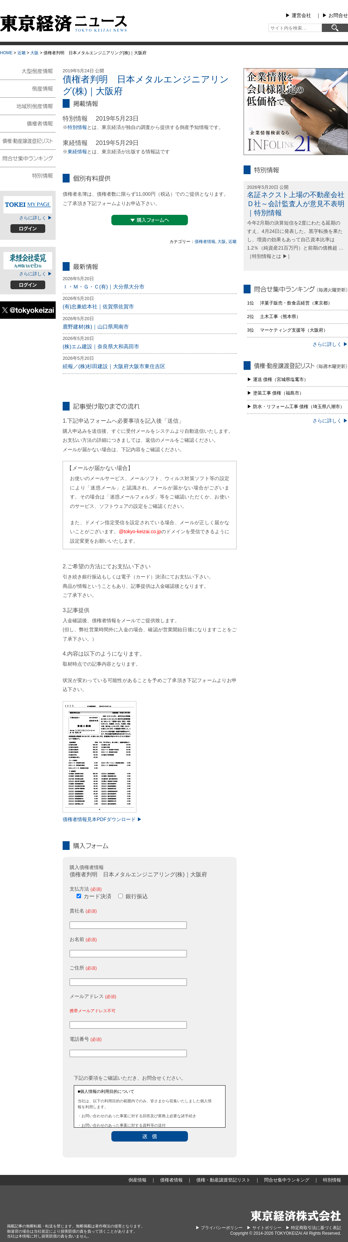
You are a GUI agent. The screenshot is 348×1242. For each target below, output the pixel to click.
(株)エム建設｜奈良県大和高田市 (101, 346)
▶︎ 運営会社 (298, 15)
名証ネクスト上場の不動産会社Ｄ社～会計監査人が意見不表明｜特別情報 (296, 204)
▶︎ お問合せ (335, 15)
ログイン (27, 228)
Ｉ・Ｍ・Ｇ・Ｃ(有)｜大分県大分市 (103, 287)
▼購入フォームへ (149, 220)
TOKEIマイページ (27, 204)
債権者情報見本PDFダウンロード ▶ (102, 819)
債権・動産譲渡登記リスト (28, 140)
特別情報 (77, 127)
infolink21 (296, 111)
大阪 (34, 52)
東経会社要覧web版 (27, 260)
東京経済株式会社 (296, 1216)
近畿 (21, 52)
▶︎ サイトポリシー (264, 1227)
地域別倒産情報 (28, 105)
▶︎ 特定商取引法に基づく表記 (313, 1227)
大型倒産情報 (28, 74)
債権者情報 (205, 241)
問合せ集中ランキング (28, 158)
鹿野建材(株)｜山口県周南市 (96, 327)
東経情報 (77, 151)
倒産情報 (28, 88)
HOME (6, 52)
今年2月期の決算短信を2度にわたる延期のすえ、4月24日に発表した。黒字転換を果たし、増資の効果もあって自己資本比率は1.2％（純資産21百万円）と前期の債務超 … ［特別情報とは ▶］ (295, 239)
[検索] (335, 28)
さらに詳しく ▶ (35, 217)
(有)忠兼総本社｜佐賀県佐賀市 (98, 306)
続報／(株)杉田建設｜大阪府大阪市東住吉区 (114, 366)
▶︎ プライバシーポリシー (219, 1227)
